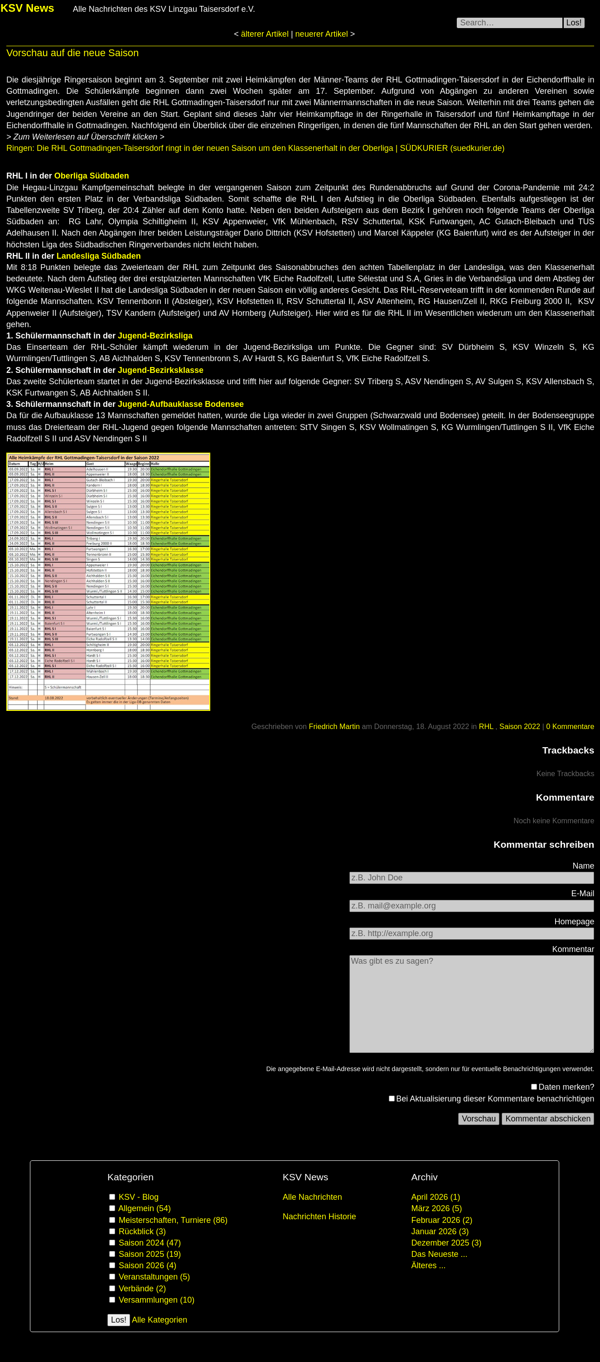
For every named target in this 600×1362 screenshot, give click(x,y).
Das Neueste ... (439, 1254)
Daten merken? (566, 1087)
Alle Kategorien (159, 1319)
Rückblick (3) (142, 1231)
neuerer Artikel (322, 34)
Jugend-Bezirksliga (155, 335)
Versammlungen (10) (156, 1299)
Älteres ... (428, 1265)
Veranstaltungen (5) (154, 1276)
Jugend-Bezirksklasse (160, 370)
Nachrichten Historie (319, 1216)
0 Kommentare (570, 726)
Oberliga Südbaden (91, 175)
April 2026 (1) (435, 1197)
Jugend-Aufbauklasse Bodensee (181, 404)
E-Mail (582, 893)
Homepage (574, 921)
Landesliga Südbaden (99, 256)
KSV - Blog (139, 1197)
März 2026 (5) (436, 1208)
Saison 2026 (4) (147, 1265)
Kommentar (573, 949)
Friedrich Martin (334, 726)
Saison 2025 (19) (150, 1254)
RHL (487, 726)
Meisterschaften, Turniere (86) (173, 1220)
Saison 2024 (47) (150, 1242)
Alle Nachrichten (312, 1197)
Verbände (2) (142, 1288)
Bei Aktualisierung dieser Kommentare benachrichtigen (495, 1098)
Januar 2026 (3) (440, 1231)
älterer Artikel (265, 34)
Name (583, 865)
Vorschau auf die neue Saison (72, 52)
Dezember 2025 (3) (446, 1242)
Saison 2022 (519, 726)
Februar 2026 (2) (441, 1220)
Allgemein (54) (144, 1208)
